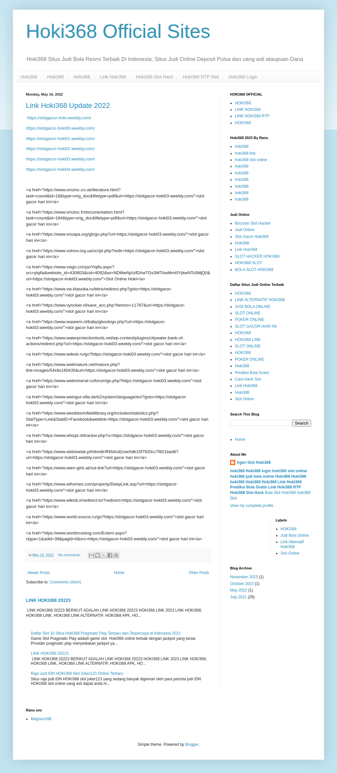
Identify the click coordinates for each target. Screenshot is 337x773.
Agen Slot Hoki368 (254, 462)
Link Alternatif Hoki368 (292, 544)
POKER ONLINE (249, 319)
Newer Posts (39, 572)
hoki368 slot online (251, 160)
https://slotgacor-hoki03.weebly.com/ (60, 159)
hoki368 (242, 146)
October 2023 (242, 583)
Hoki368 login (258, 471)
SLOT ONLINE (248, 313)
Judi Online (244, 230)
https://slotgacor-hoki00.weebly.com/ (60, 128)
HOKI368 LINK (248, 339)
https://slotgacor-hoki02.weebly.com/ (60, 148)
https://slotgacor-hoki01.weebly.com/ (60, 138)
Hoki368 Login (243, 76)
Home (119, 572)
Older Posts (199, 572)
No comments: (70, 555)
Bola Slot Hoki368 (280, 492)
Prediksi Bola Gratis (252, 372)
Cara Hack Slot (248, 379)
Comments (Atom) (65, 582)
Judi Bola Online (295, 535)
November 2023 (244, 577)
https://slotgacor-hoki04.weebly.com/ (60, 169)
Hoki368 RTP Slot (201, 76)
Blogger (191, 744)
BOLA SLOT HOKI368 (254, 269)
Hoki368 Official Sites (118, 31)
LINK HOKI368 (248, 109)
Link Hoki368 (113, 76)
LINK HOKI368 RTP (252, 116)
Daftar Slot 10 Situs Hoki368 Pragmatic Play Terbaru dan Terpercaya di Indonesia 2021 (106, 633)
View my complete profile (251, 505)
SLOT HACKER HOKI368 (257, 256)
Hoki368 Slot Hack (154, 76)
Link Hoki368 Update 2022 (68, 105)
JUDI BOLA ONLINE (252, 306)
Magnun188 (41, 719)
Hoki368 (29, 76)
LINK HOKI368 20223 (48, 600)
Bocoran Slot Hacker (253, 223)
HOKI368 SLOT (248, 263)
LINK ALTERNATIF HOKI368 (260, 300)
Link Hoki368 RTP (284, 487)
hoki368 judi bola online (252, 476)
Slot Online (244, 399)
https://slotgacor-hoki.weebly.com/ (58, 117)
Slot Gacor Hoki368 (252, 236)
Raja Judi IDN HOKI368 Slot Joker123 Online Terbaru (77, 673)
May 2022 (238, 590)
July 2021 (238, 597)
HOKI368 (243, 103)
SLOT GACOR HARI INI (256, 326)
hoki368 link (245, 153)
